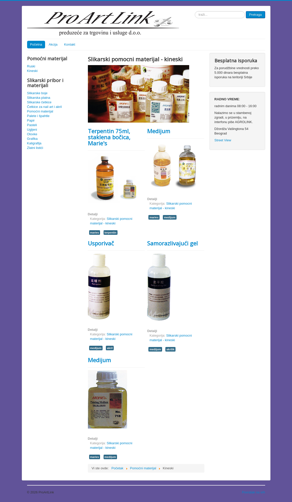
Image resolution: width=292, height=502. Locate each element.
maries (94, 232)
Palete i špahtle (38, 116)
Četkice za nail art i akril (44, 107)
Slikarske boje (37, 93)
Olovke (32, 134)
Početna (36, 44)
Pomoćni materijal (40, 111)
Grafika (32, 139)
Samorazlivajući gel (172, 243)
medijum (169, 217)
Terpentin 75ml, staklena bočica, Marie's (109, 137)
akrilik (170, 349)
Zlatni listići (35, 148)
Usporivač (101, 243)
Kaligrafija (34, 143)
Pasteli (32, 125)
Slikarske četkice (39, 102)
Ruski (31, 66)
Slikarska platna (38, 98)
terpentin (110, 232)
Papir (31, 120)
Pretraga (255, 14)
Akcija (53, 44)
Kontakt (69, 44)
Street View (223, 140)
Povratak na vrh (253, 492)
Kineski (32, 71)
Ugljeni (32, 129)
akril (110, 348)
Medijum (158, 131)
